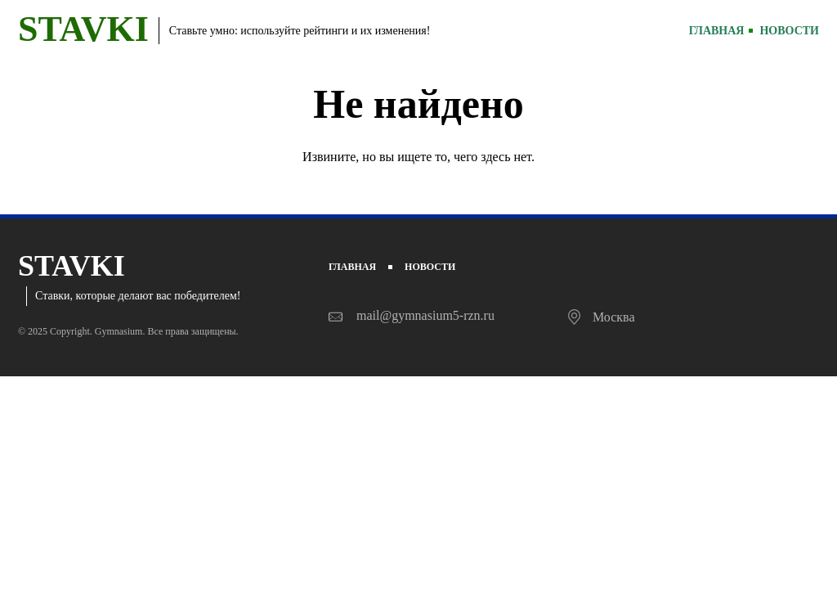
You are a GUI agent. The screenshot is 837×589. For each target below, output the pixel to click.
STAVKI (83, 29)
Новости (789, 31)
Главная (717, 31)
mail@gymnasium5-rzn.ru (425, 315)
